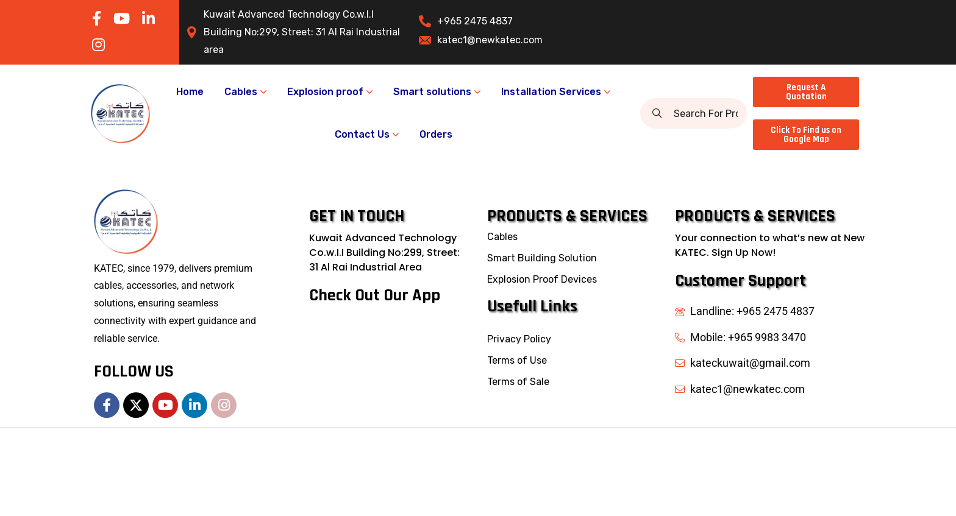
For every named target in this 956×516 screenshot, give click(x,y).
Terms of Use (517, 360)
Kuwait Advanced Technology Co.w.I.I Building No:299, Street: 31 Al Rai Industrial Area (384, 252)
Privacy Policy (519, 339)
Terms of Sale (518, 381)
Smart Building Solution (542, 258)
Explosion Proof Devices (542, 279)
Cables (502, 236)
